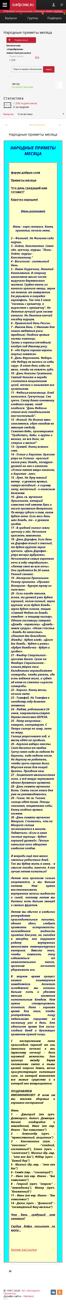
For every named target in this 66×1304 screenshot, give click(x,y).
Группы (35, 16)
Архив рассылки (24, 1249)
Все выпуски (37, 124)
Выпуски (13, 16)
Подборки (56, 16)
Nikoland (28, 1296)
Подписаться (21, 40)
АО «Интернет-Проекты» (22, 1292)
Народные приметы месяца (28, 32)
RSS (37, 57)
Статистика (13, 98)
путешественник (22, 87)
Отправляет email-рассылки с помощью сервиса (33, 11)
